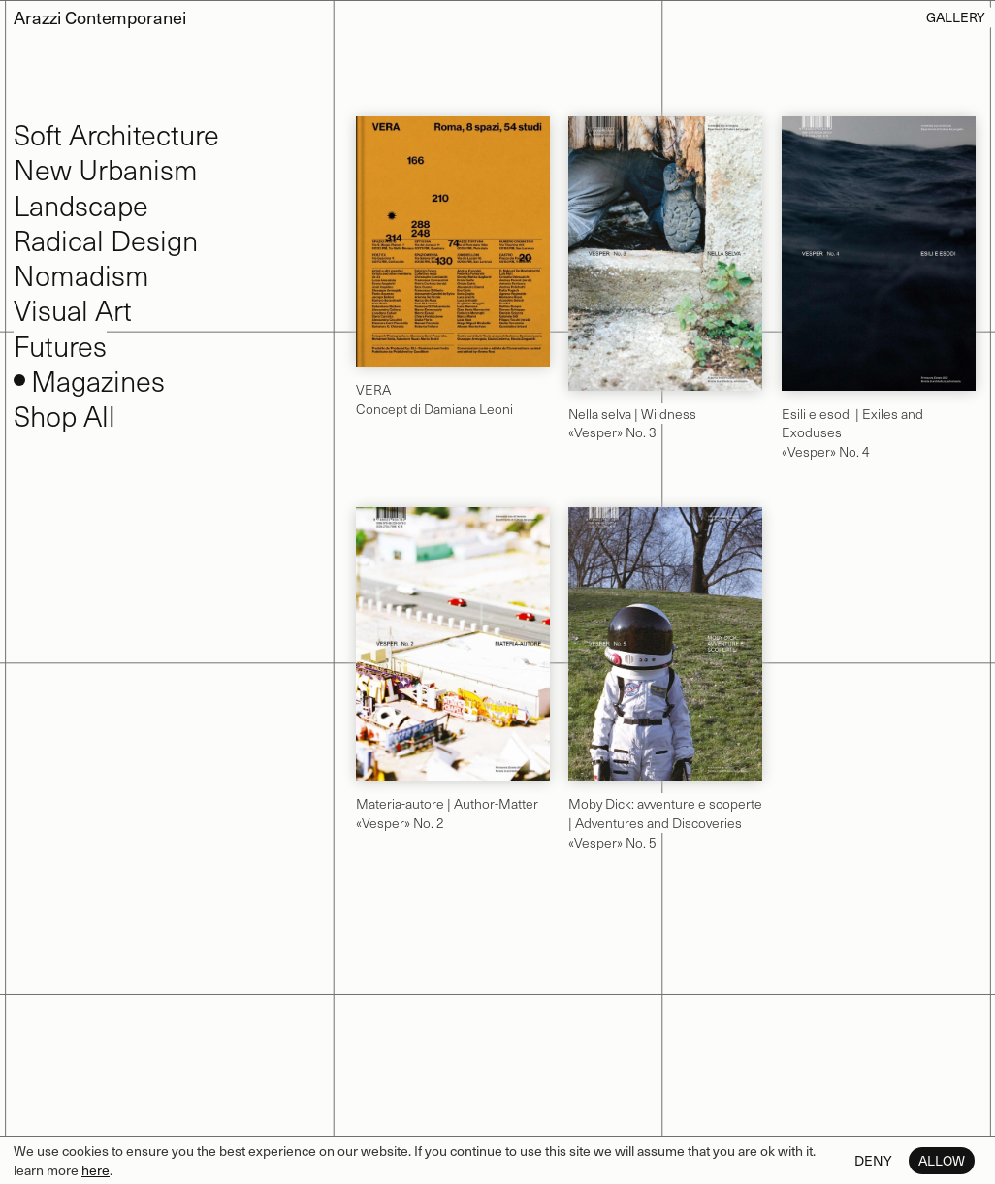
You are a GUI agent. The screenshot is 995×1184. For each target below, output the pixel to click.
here (95, 1170)
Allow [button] (941, 1160)
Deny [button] (873, 1160)
